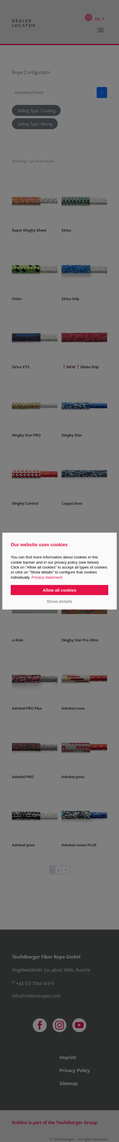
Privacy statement (47, 577)
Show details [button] (59, 601)
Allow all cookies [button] (59, 590)
